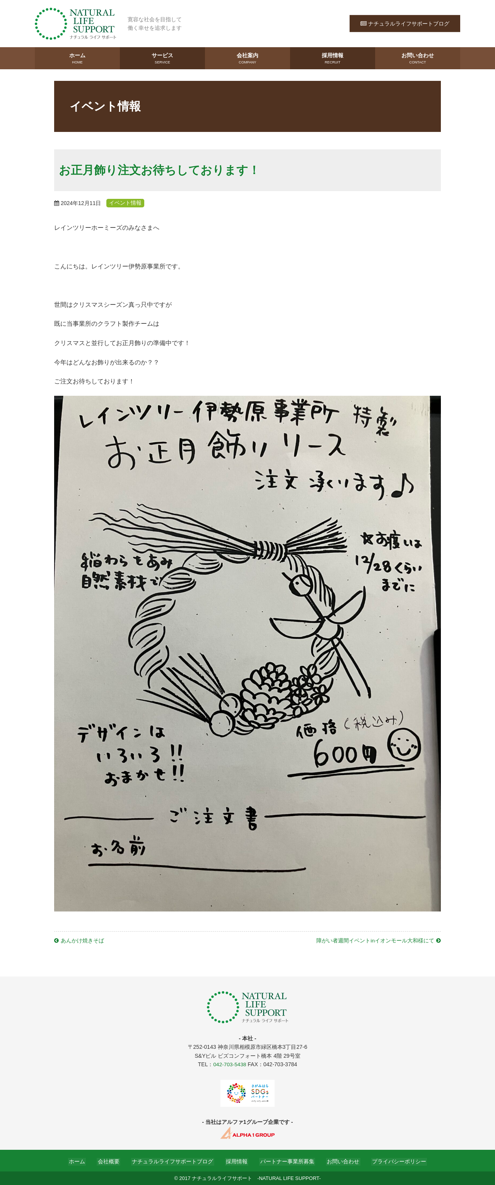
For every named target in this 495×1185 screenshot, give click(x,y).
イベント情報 (127, 203)
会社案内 (247, 58)
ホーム (77, 58)
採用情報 (332, 58)
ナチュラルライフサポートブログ (404, 23)
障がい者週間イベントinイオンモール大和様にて (375, 940)
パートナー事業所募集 (285, 1161)
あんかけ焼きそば (82, 940)
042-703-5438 (229, 1064)
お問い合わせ (417, 58)
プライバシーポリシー (394, 1161)
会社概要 (112, 1161)
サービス (162, 58)
